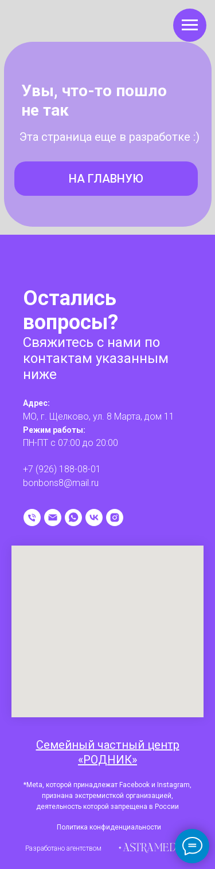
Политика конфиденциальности (109, 827)
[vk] (94, 517)
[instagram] (114, 517)
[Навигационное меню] (190, 25)
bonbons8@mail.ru (61, 482)
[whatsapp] (73, 517)
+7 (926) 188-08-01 (62, 469)
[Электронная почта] (52, 517)
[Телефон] (32, 517)
